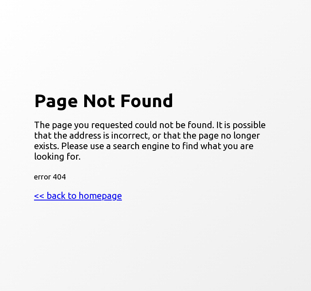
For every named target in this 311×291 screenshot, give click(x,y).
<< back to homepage (78, 195)
